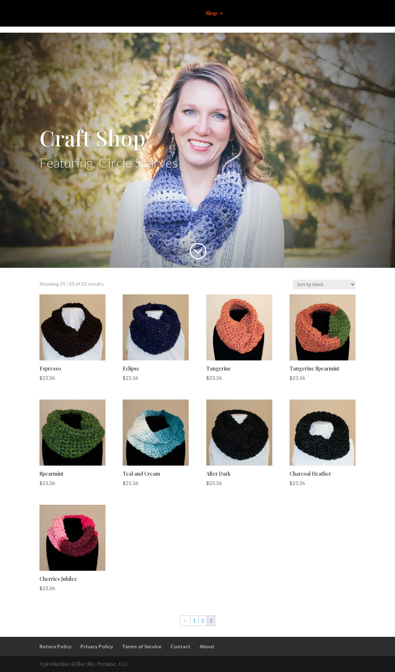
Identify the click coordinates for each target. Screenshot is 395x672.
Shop (211, 14)
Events (289, 14)
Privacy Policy (96, 646)
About (265, 14)
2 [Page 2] (202, 620)
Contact (315, 14)
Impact (241, 14)
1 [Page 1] (194, 620)
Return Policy (55, 646)
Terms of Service (141, 646)
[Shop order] (324, 284)
